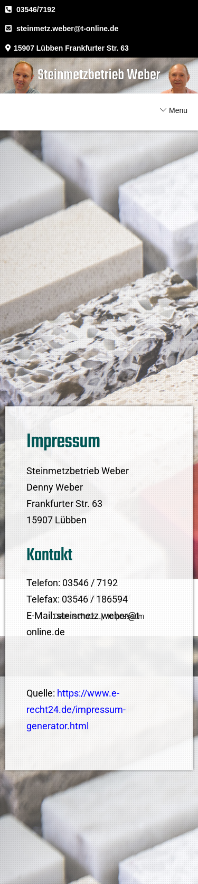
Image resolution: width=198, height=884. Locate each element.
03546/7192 (35, 9)
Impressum (126, 616)
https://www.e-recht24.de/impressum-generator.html (76, 737)
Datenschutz (74, 616)
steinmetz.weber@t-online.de (67, 28)
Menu (178, 110)
